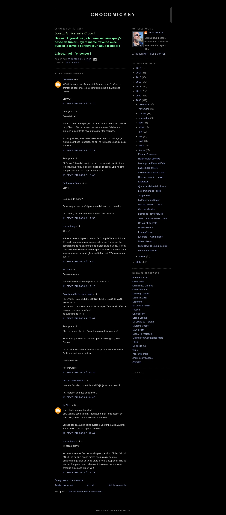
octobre (143, 113)
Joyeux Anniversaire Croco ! (152, 218)
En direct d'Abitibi (141, 305)
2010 (139, 91)
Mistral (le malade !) (142, 334)
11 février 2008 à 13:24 (79, 103)
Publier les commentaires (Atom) (85, 491)
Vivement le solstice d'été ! (151, 172)
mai (141, 136)
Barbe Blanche (139, 277)
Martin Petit (138, 329)
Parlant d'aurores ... (148, 154)
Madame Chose (140, 325)
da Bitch (67, 405)
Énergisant (143, 181)
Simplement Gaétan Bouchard (147, 337)
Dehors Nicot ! (145, 227)
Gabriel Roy (138, 313)
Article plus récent (64, 485)
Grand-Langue (139, 317)
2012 (139, 82)
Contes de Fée (139, 289)
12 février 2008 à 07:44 (79, 433)
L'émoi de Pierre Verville (150, 213)
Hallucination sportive (149, 158)
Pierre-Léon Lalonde (73, 380)
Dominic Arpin (139, 297)
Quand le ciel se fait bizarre (152, 186)
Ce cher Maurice (146, 209)
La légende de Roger (148, 200)
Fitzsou (136, 309)
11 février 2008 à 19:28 (79, 286)
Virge (135, 350)
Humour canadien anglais (151, 177)
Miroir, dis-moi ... (146, 241)
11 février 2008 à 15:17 (79, 150)
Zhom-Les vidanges (142, 358)
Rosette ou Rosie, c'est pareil (78, 294)
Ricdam (66, 269)
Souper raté (144, 195)
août (141, 122)
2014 (139, 72)
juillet (142, 127)
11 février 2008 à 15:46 (79, 175)
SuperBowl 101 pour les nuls (152, 246)
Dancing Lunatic (140, 293)
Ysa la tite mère (140, 354)
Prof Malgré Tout (71, 183)
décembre (144, 104)
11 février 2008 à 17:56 (79, 218)
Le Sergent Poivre (147, 250)
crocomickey (113, 14)
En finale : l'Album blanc (150, 236)
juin (141, 132)
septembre (144, 118)
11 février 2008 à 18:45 (79, 261)
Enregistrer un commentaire (69, 480)
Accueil (90, 485)
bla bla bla (72, 62)
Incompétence (145, 232)
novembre (144, 109)
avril (141, 141)
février (142, 150)
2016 (139, 68)
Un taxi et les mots (147, 223)
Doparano (68, 79)
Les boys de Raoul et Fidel (151, 163)
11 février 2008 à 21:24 (79, 372)
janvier (142, 256)
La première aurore (148, 168)
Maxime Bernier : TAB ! (150, 204)
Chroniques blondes (142, 285)
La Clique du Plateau (143, 321)
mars (142, 145)
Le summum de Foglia (149, 191)
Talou (135, 342)
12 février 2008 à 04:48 (79, 397)
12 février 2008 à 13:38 (79, 472)
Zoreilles (136, 362)
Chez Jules (138, 281)
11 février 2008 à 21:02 (79, 318)
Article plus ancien (118, 485)
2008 (139, 100)
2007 (139, 262)
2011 (139, 86)
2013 (139, 77)
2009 (139, 95)
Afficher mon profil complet (149, 54)
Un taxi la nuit (139, 346)
